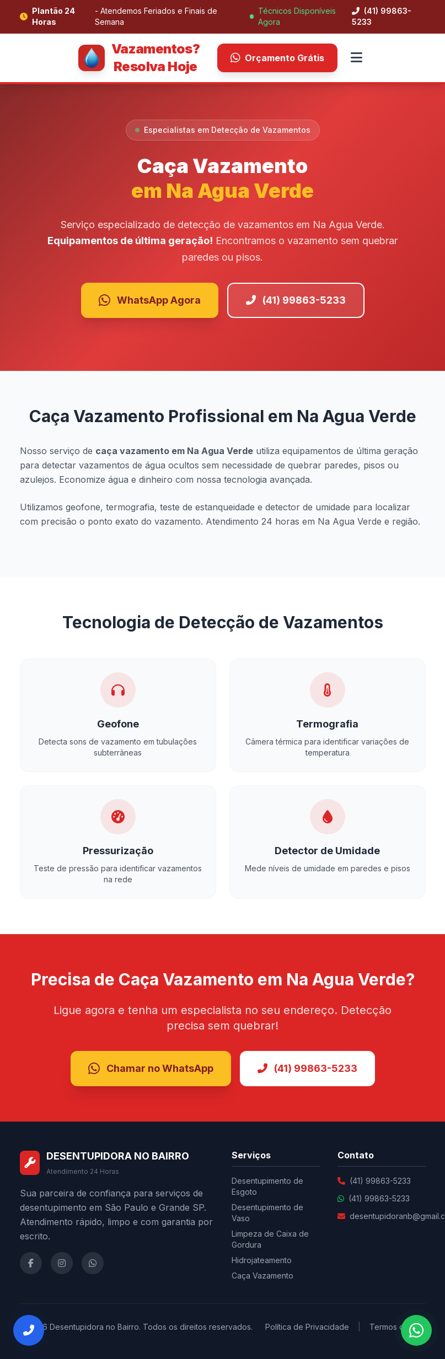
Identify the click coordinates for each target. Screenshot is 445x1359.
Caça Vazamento (262, 1275)
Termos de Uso (397, 1326)
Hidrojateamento (262, 1260)
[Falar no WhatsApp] (416, 1330)
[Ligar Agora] (28, 1330)
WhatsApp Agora (150, 300)
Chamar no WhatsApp (150, 1068)
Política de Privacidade (307, 1326)
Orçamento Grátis (277, 58)
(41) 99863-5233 (381, 16)
